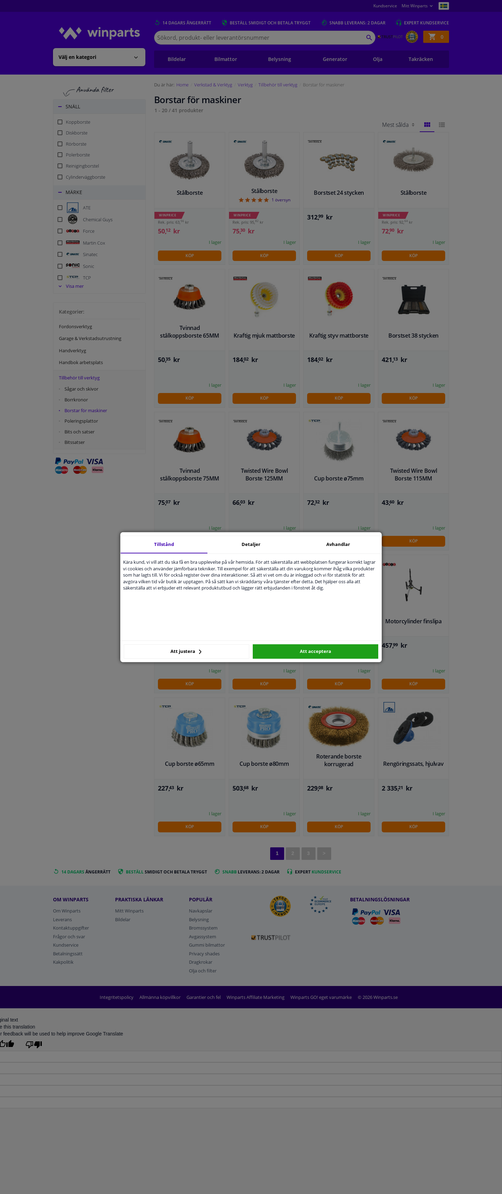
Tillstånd (164, 544)
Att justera (185, 651)
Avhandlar (338, 544)
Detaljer (251, 544)
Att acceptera (315, 651)
